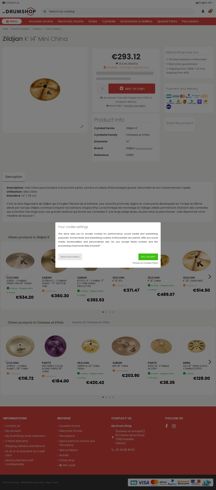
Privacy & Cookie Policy (145, 263)
